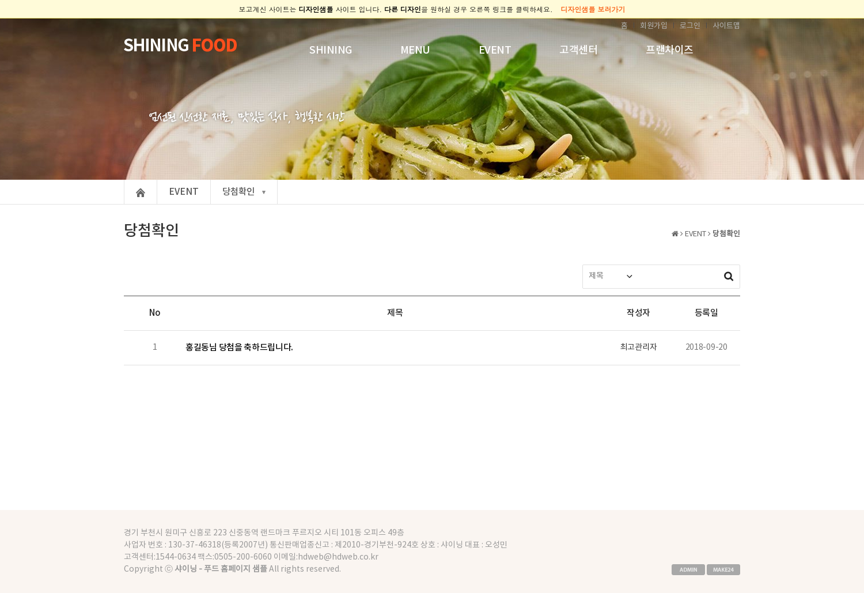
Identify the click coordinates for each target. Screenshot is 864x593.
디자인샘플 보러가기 (593, 9)
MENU (415, 50)
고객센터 (578, 50)
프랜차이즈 (670, 50)
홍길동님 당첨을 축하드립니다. (239, 348)
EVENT (495, 50)
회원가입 (654, 26)
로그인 (690, 26)
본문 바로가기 (0, 18)
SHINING (330, 50)
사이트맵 (726, 26)
